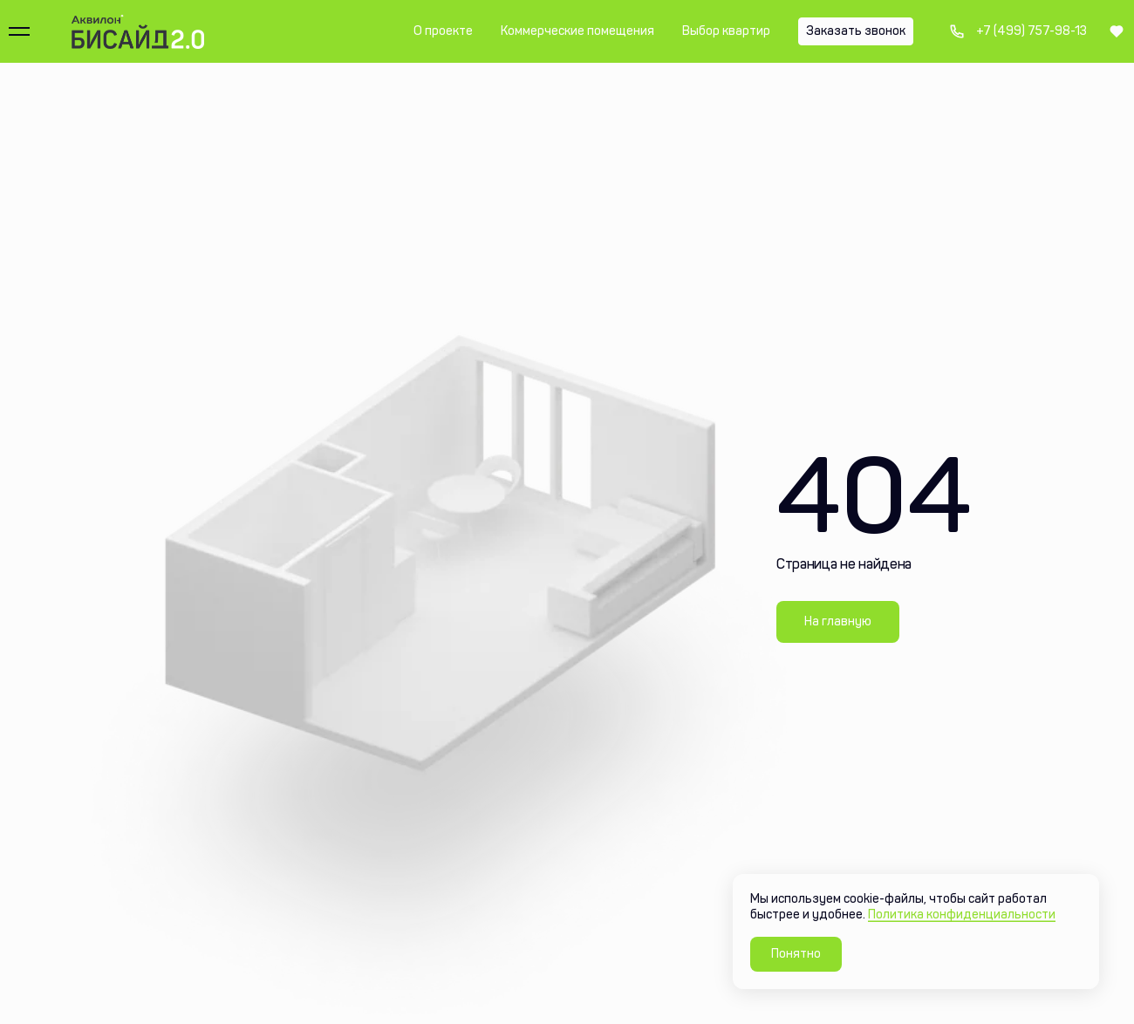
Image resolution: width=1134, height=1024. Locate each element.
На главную (837, 621)
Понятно (796, 953)
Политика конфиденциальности (961, 914)
